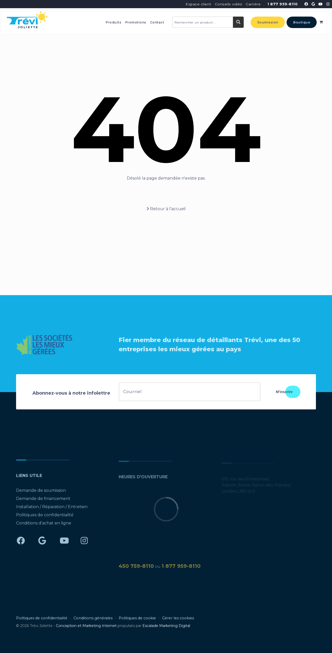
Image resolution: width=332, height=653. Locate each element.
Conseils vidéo (228, 4)
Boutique (301, 22)
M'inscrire (284, 392)
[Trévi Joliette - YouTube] (321, 4)
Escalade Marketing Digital (166, 625)
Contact (157, 22)
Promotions (135, 22)
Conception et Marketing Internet (86, 625)
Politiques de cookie (137, 618)
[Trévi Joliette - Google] (313, 4)
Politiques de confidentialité (44, 516)
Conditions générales (93, 618)
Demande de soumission (41, 492)
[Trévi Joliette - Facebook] (306, 4)
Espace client (198, 4)
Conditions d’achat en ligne (43, 525)
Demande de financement (43, 500)
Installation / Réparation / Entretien (52, 508)
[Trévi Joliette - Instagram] (327, 4)
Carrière (253, 4)
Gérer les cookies (178, 618)
